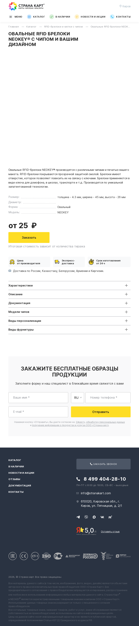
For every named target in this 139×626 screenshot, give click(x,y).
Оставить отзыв (110, 531)
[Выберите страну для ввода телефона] (77, 397)
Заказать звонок (103, 464)
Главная (13, 26)
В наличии (59, 16)
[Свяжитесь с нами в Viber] (86, 517)
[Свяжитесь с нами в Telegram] (78, 517)
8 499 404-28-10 (105, 479)
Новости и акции (90, 16)
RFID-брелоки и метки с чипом (64, 26)
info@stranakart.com (96, 493)
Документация (19, 485)
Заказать (29, 237)
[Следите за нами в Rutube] (110, 517)
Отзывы (14, 479)
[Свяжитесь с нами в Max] (94, 517)
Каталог (36, 16)
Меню (15, 16)
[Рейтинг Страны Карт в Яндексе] (86, 530)
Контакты (120, 16)
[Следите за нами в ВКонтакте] (102, 517)
